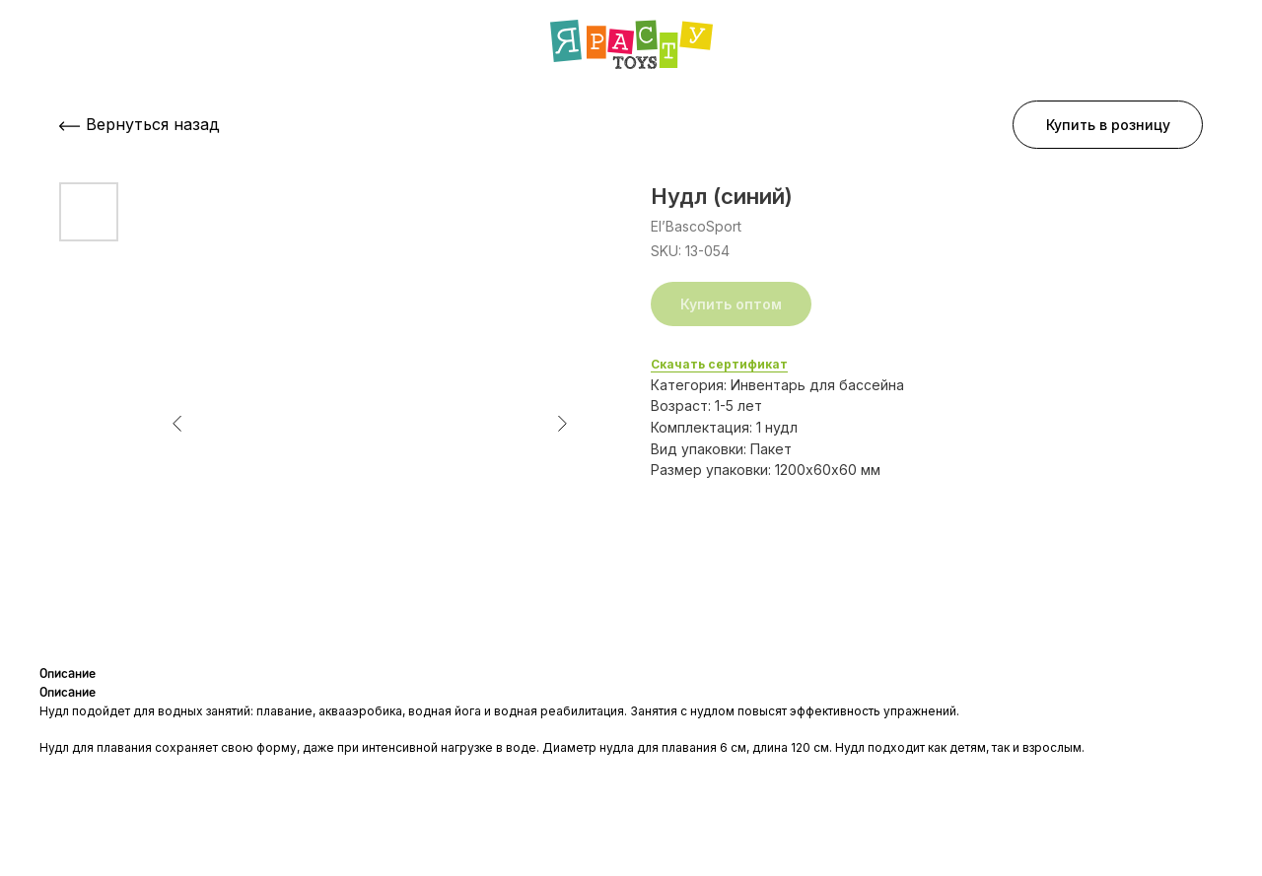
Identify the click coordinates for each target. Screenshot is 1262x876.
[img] (631, 44)
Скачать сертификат (719, 364)
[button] (1108, 125)
